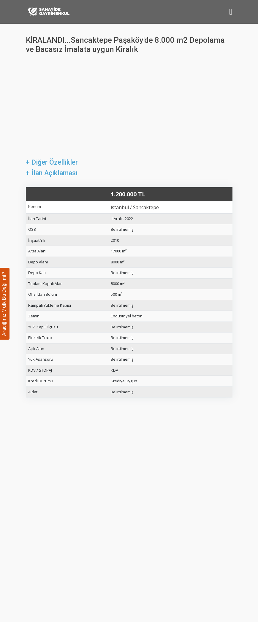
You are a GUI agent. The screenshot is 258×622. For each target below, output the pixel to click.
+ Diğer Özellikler (52, 162)
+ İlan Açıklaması (51, 173)
